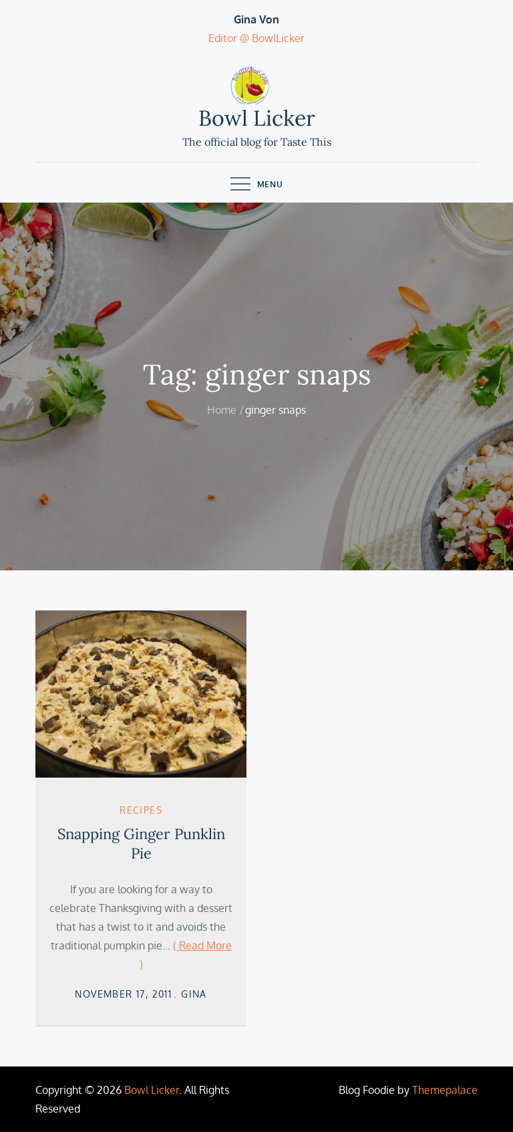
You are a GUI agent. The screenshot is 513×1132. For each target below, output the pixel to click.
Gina (194, 994)
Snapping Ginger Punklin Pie (141, 843)
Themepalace (445, 1090)
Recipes (141, 810)
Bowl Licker (256, 118)
